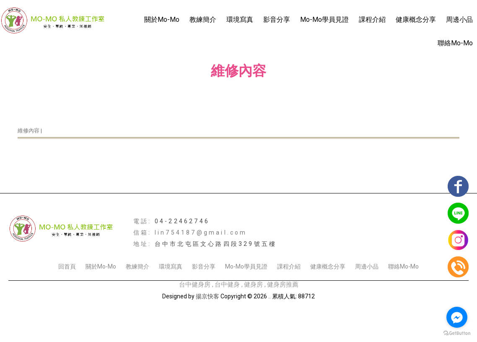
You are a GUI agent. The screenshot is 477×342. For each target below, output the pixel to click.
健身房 (253, 284)
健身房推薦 (282, 284)
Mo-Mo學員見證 (324, 19)
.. (269, 296)
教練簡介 (202, 19)
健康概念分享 (416, 19)
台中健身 (227, 284)
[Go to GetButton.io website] (456, 333)
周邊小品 (459, 19)
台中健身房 (194, 284)
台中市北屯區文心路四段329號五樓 (216, 243)
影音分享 (276, 19)
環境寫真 (239, 19)
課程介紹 (372, 19)
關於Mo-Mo (161, 19)
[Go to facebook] (456, 317)
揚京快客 (207, 296)
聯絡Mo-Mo (455, 43)
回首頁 (67, 266)
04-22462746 (182, 221)
